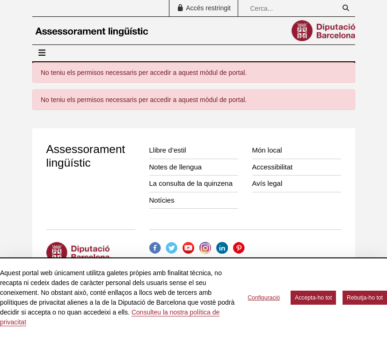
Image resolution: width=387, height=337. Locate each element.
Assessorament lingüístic (85, 156)
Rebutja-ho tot (365, 297)
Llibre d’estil (167, 150)
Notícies (162, 200)
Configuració (264, 297)
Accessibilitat (272, 167)
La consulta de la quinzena (191, 183)
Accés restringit (203, 8)
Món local (267, 150)
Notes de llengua (175, 167)
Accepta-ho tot (313, 297)
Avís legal (267, 183)
